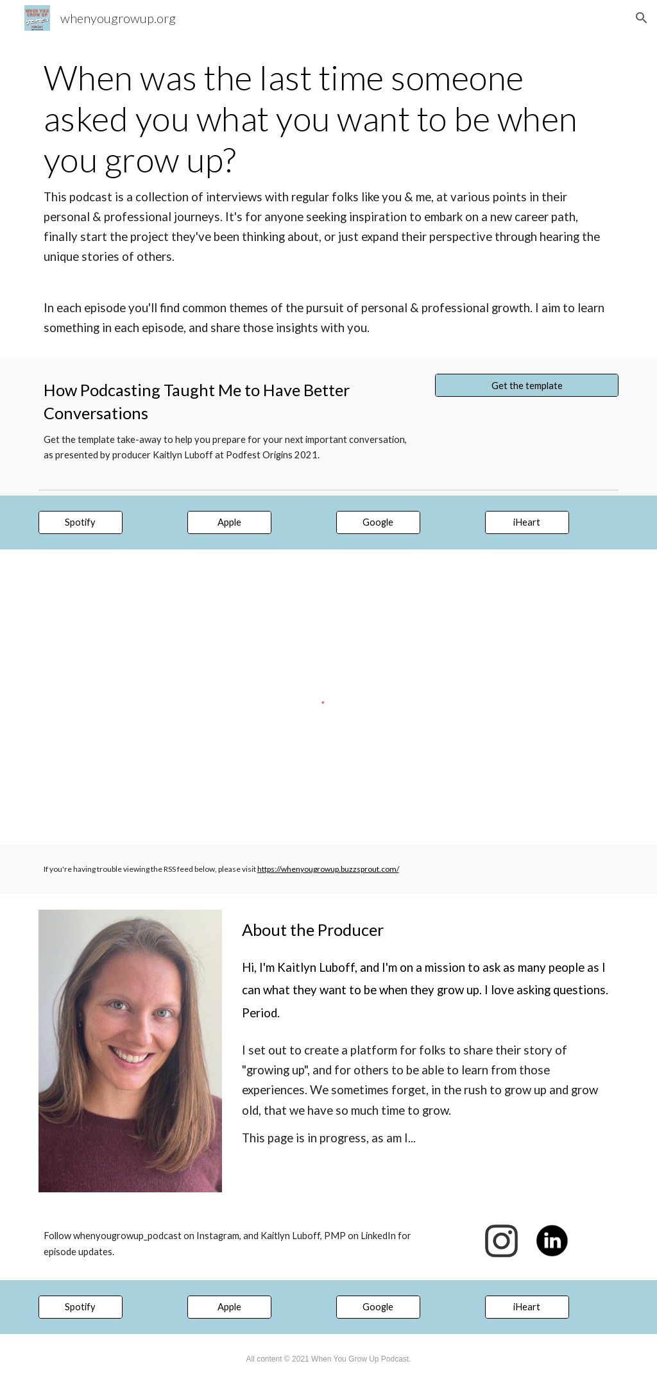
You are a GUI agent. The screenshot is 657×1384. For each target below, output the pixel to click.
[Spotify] (80, 522)
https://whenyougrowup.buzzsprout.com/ (328, 869)
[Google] (378, 522)
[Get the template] (527, 385)
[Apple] (229, 522)
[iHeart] (527, 522)
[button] (641, 18)
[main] (328, 197)
